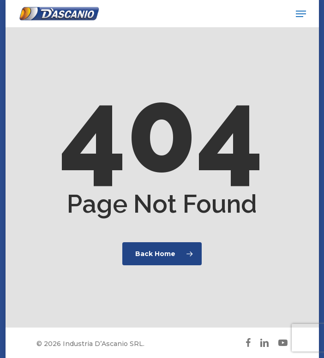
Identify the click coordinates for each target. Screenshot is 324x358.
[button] (301, 13)
